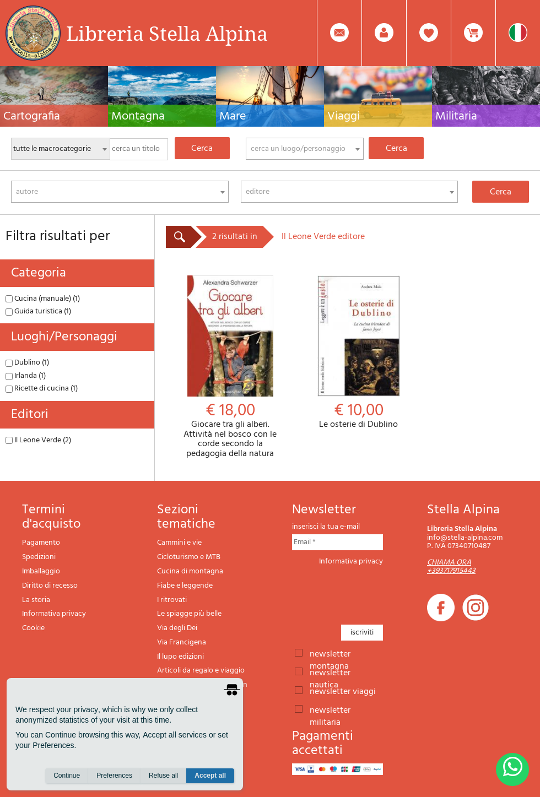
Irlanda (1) (26, 376)
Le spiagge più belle (189, 614)
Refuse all (163, 775)
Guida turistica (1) (38, 311)
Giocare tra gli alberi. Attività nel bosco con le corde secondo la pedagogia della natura (230, 367)
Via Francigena (181, 642)
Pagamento (41, 543)
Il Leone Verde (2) (38, 440)
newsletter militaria (330, 709)
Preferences (114, 775)
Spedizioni (39, 557)
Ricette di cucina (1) (42, 388)
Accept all (210, 775)
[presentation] (376, 592)
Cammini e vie (179, 543)
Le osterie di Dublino (358, 352)
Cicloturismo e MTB (188, 557)
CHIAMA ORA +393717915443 (451, 566)
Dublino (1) (27, 362)
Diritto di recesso (50, 586)
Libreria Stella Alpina (167, 33)
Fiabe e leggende (185, 586)
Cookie (33, 628)
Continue (66, 775)
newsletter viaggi (343, 691)
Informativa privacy (54, 614)
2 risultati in (234, 237)
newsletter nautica (330, 672)
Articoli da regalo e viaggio (201, 670)
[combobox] (305, 149)
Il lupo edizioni (180, 657)
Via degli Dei (177, 628)
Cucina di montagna (190, 571)
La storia (36, 600)
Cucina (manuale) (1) (43, 298)
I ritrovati (172, 600)
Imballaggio (41, 571)
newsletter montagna (330, 653)
